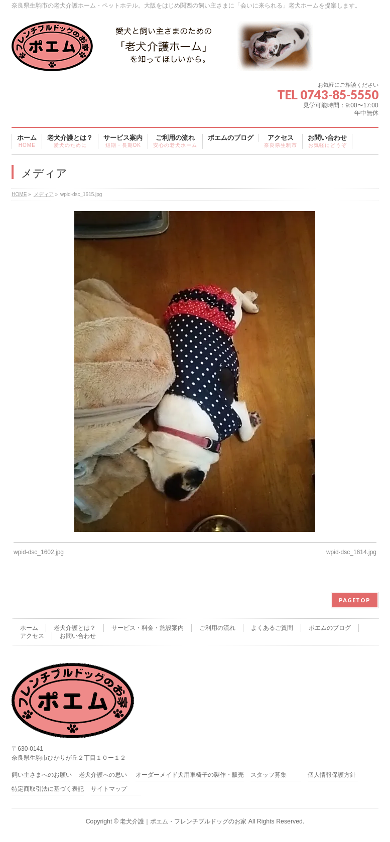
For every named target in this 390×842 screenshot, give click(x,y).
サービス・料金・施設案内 (147, 627)
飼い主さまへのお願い (42, 775)
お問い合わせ (78, 635)
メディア (44, 194)
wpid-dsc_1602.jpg (39, 552)
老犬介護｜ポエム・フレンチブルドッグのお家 (183, 821)
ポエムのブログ (330, 627)
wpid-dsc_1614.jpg (351, 552)
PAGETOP (354, 600)
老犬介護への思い (103, 775)
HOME (19, 194)
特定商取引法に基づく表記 (48, 789)
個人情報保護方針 (332, 775)
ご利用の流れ (217, 627)
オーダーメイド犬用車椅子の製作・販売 (190, 775)
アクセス (32, 635)
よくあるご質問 (272, 627)
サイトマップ (109, 789)
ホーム (29, 627)
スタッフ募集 (268, 775)
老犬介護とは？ (75, 627)
